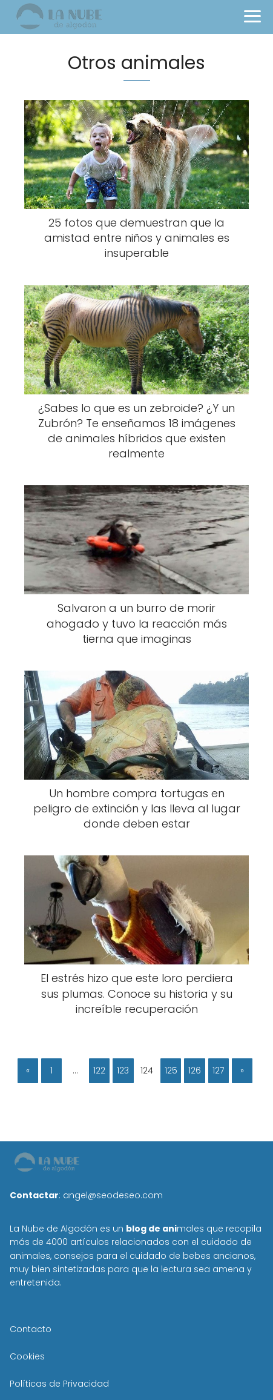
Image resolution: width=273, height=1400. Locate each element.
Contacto (30, 1329)
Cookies (27, 1356)
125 (171, 1070)
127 (218, 1070)
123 (123, 1070)
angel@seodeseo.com (113, 1195)
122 (99, 1070)
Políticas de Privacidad (59, 1384)
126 (194, 1070)
